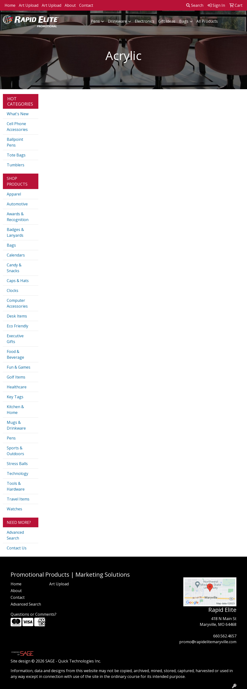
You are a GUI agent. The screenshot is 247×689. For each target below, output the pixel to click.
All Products (207, 21)
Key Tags (15, 396)
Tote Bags (16, 155)
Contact (86, 5)
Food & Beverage (15, 354)
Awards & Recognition (17, 216)
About (70, 5)
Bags (183, 21)
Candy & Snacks (14, 267)
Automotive (17, 204)
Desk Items (17, 316)
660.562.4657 (224, 636)
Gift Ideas (166, 21)
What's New (17, 113)
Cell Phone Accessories (17, 126)
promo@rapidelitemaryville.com (207, 641)
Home (10, 5)
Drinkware (117, 21)
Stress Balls (17, 463)
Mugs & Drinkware (16, 425)
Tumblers (15, 165)
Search (194, 5)
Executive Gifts (15, 338)
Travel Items (18, 499)
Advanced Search (15, 535)
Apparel (14, 194)
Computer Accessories (17, 303)
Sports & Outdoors (15, 450)
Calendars (16, 255)
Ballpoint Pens (15, 142)
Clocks (12, 290)
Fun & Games (18, 367)
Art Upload (28, 5)
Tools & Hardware (16, 486)
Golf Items (16, 377)
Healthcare (17, 387)
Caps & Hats (18, 280)
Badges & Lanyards (15, 232)
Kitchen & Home (15, 409)
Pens (95, 21)
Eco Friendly (17, 326)
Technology (17, 473)
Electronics (144, 21)
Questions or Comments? (33, 614)
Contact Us (17, 548)
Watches (14, 509)
